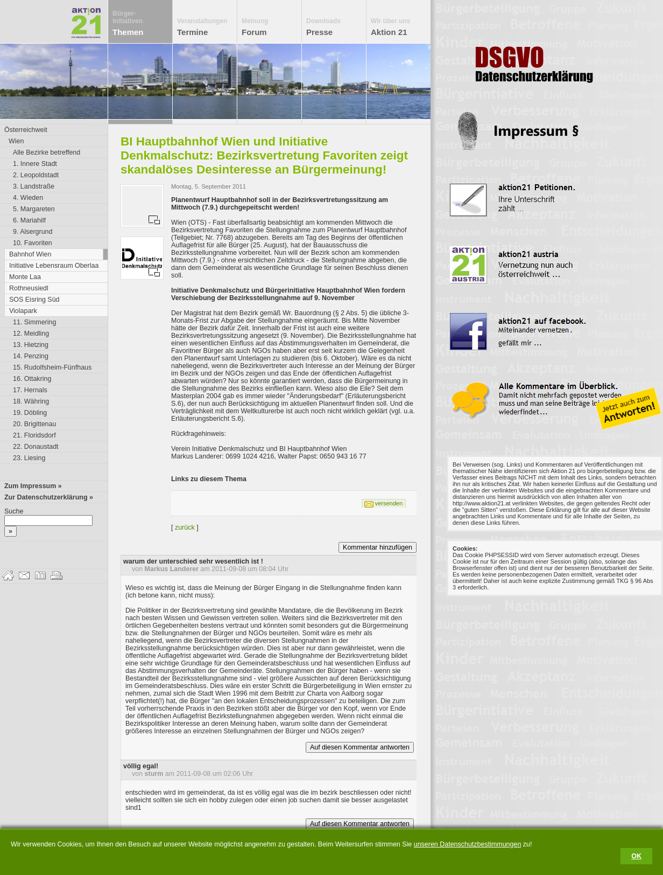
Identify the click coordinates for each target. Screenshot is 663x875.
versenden (389, 503)
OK (636, 856)
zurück (185, 527)
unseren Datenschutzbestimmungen (467, 844)
